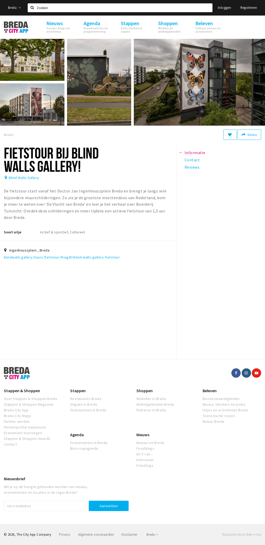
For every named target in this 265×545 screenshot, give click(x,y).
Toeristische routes (219, 415)
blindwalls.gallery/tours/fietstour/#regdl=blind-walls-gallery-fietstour (62, 257)
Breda (14, 7)
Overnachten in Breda (88, 410)
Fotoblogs (144, 465)
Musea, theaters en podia (224, 404)
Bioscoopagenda (84, 448)
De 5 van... (144, 454)
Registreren (248, 7)
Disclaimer (129, 534)
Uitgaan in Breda (83, 404)
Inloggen (224, 7)
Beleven (210, 390)
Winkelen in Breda (151, 398)
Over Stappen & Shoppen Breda (30, 398)
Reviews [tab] (192, 167)
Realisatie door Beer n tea (241, 534)
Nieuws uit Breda (150, 442)
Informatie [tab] (195, 152)
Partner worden (17, 421)
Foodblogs (145, 448)
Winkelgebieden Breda (155, 404)
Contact (10, 444)
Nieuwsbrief (14, 478)
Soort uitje (12, 232)
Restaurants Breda (85, 398)
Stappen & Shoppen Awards (27, 438)
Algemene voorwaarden (96, 534)
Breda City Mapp (17, 415)
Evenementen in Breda (89, 442)
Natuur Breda (213, 421)
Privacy (64, 534)
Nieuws (142, 434)
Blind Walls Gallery (24, 177)
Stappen (78, 390)
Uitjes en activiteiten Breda (225, 410)
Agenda (77, 434)
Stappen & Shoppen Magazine (29, 404)
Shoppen (144, 390)
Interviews (145, 459)
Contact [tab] (192, 159)
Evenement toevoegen (23, 433)
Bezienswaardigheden (221, 398)
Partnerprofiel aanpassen (25, 427)
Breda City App (16, 410)
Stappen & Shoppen (22, 390)
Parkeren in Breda (151, 410)
